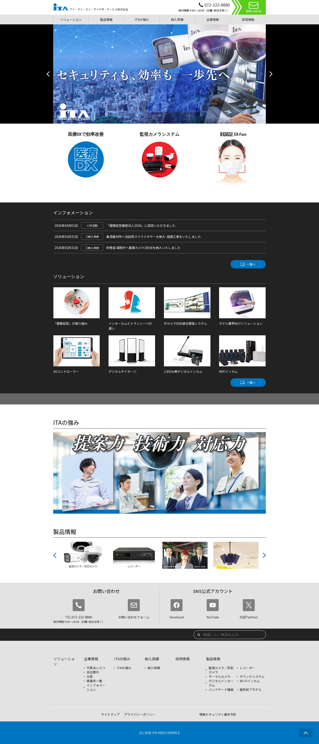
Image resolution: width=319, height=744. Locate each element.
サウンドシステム (252, 676)
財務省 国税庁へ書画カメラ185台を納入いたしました (143, 247)
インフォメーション (96, 687)
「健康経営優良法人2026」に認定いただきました (140, 225)
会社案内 (93, 672)
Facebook (176, 609)
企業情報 (91, 658)
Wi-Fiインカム (250, 681)
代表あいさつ (96, 668)
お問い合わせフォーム (133, 609)
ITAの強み (122, 658)
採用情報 (182, 658)
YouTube (212, 609)
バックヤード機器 (221, 690)
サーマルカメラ (219, 676)
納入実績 (152, 658)
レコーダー (247, 668)
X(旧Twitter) (249, 609)
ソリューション (64, 661)
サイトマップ (110, 714)
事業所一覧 (94, 681)
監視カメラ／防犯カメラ (221, 670)
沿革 (90, 676)
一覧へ (251, 264)
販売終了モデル (250, 690)
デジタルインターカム (221, 683)
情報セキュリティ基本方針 (217, 714)
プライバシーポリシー (139, 714)
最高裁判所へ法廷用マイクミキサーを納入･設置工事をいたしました (153, 236)
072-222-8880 (217, 5)
